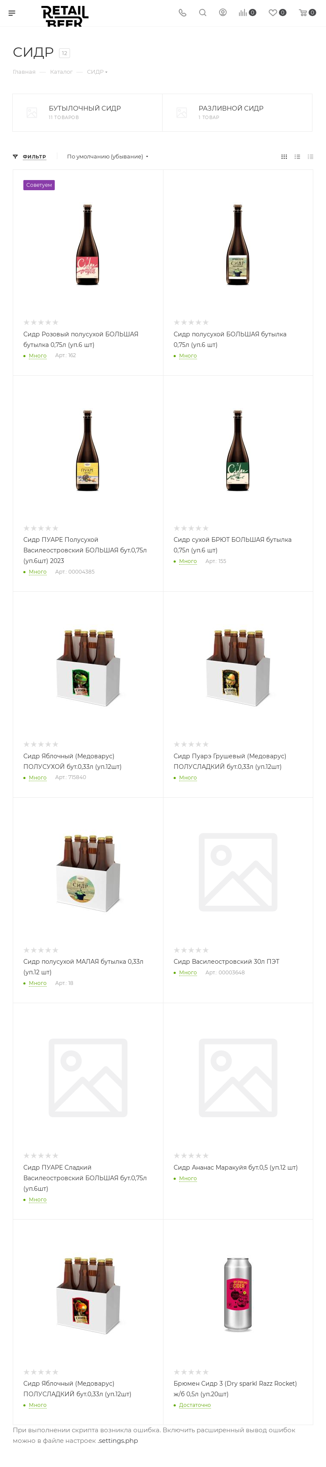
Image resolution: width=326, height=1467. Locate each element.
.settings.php (118, 1440)
